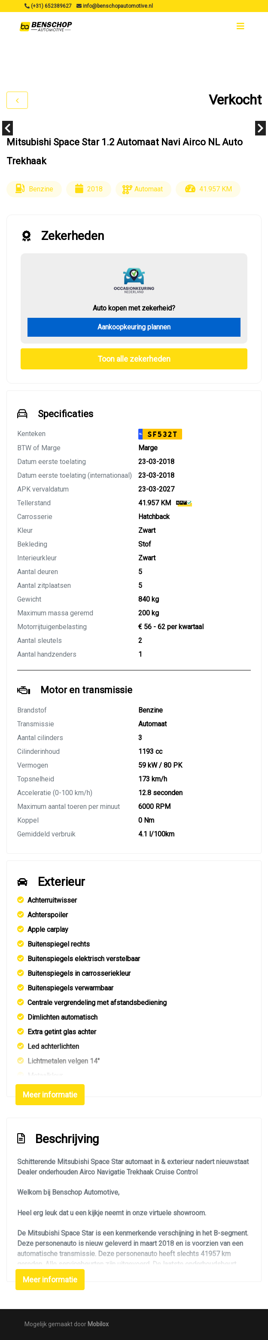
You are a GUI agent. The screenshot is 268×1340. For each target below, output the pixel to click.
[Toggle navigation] (240, 26)
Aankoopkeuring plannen (134, 327)
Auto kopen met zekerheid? (134, 308)
